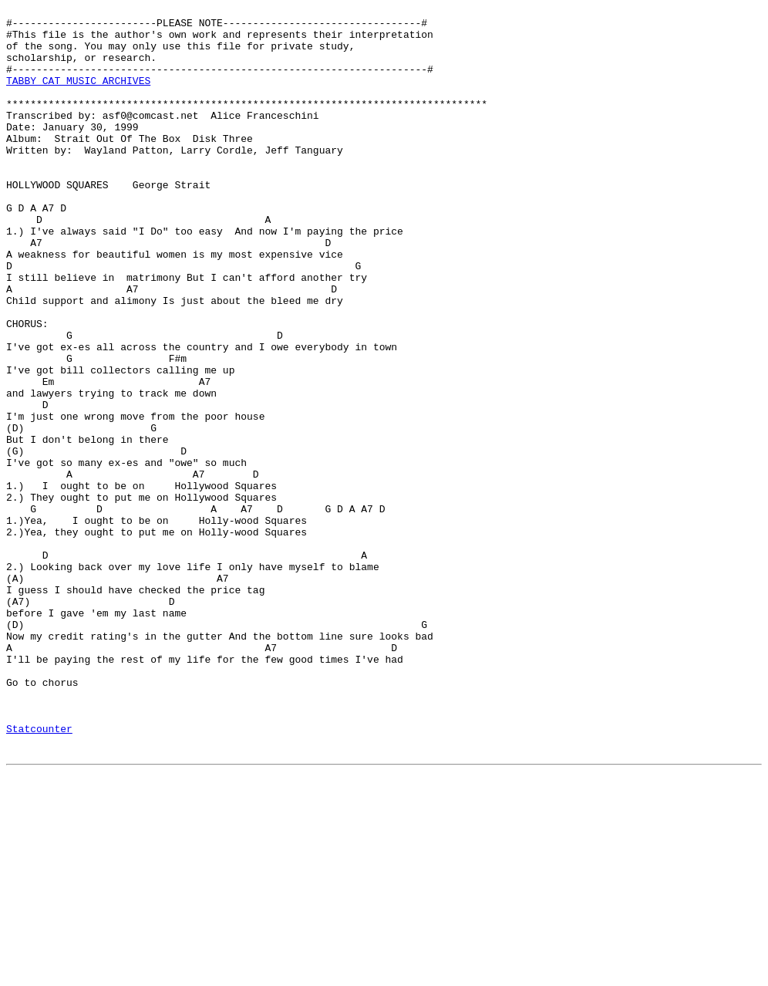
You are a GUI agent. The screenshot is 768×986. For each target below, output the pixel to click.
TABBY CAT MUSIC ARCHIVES (78, 96)
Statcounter (39, 874)
